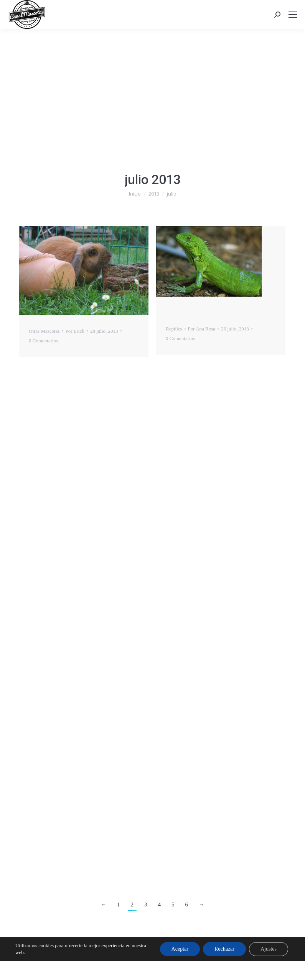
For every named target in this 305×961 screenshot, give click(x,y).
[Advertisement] (152, 86)
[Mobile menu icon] (292, 14)
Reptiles (174, 329)
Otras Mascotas (44, 331)
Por (75, 331)
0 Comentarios (43, 341)
